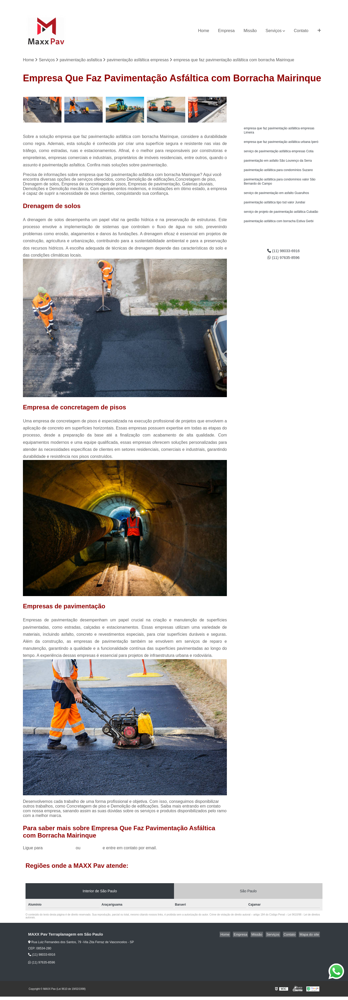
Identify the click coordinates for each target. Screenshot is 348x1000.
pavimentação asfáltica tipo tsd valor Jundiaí (274, 208)
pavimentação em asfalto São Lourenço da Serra (278, 163)
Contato (301, 30)
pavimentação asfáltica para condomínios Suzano (278, 173)
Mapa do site (310, 935)
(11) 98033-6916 (279, 4)
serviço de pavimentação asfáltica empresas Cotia (278, 153)
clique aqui (92, 848)
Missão (250, 30)
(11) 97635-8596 (310, 4)
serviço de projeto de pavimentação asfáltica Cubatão (281, 218)
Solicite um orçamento (283, 95)
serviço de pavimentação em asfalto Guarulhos (276, 198)
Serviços (274, 30)
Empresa (226, 30)
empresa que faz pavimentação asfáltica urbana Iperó (281, 144)
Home (203, 30)
